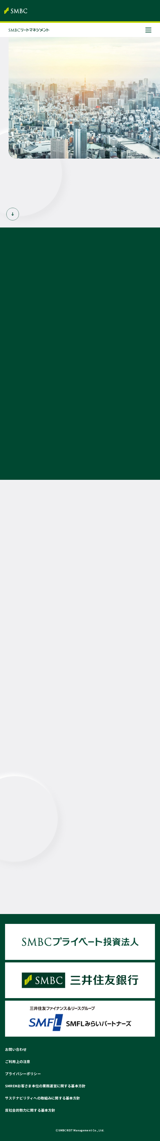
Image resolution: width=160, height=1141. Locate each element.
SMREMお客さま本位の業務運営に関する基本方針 (45, 1085)
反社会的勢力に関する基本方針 (30, 1110)
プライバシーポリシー (23, 1073)
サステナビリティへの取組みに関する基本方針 (42, 1097)
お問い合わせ (16, 1049)
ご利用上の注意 (17, 1061)
